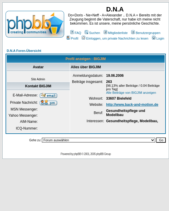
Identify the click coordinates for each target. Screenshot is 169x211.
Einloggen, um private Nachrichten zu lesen (115, 38)
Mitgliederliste (116, 33)
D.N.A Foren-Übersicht (24, 50)
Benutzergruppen (145, 33)
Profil (72, 38)
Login (158, 38)
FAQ (75, 33)
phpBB (77, 154)
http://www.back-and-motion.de (132, 105)
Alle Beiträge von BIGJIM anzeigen (131, 92)
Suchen (92, 33)
